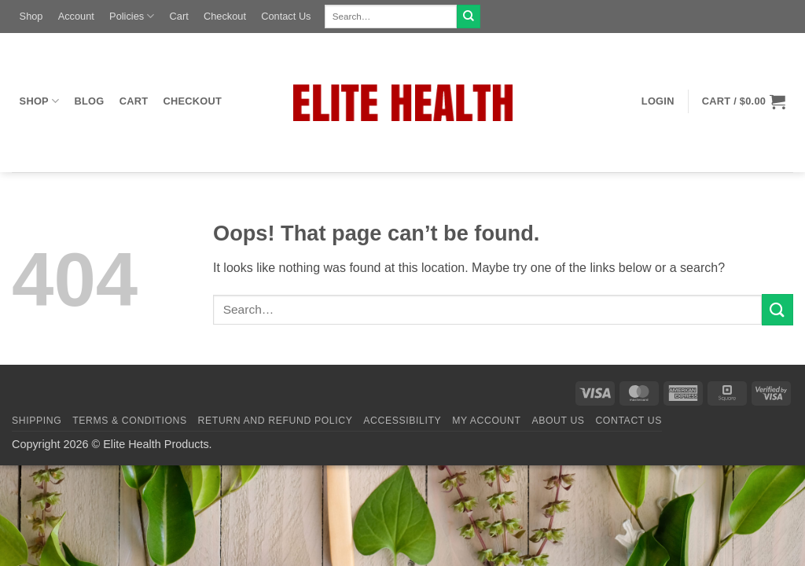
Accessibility (402, 420)
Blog (90, 101)
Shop (31, 16)
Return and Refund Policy (275, 420)
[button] (658, 101)
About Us (557, 420)
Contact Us (286, 16)
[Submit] (468, 16)
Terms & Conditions (129, 420)
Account (76, 16)
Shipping (36, 420)
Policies (131, 16)
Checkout (225, 16)
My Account (486, 420)
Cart (179, 16)
